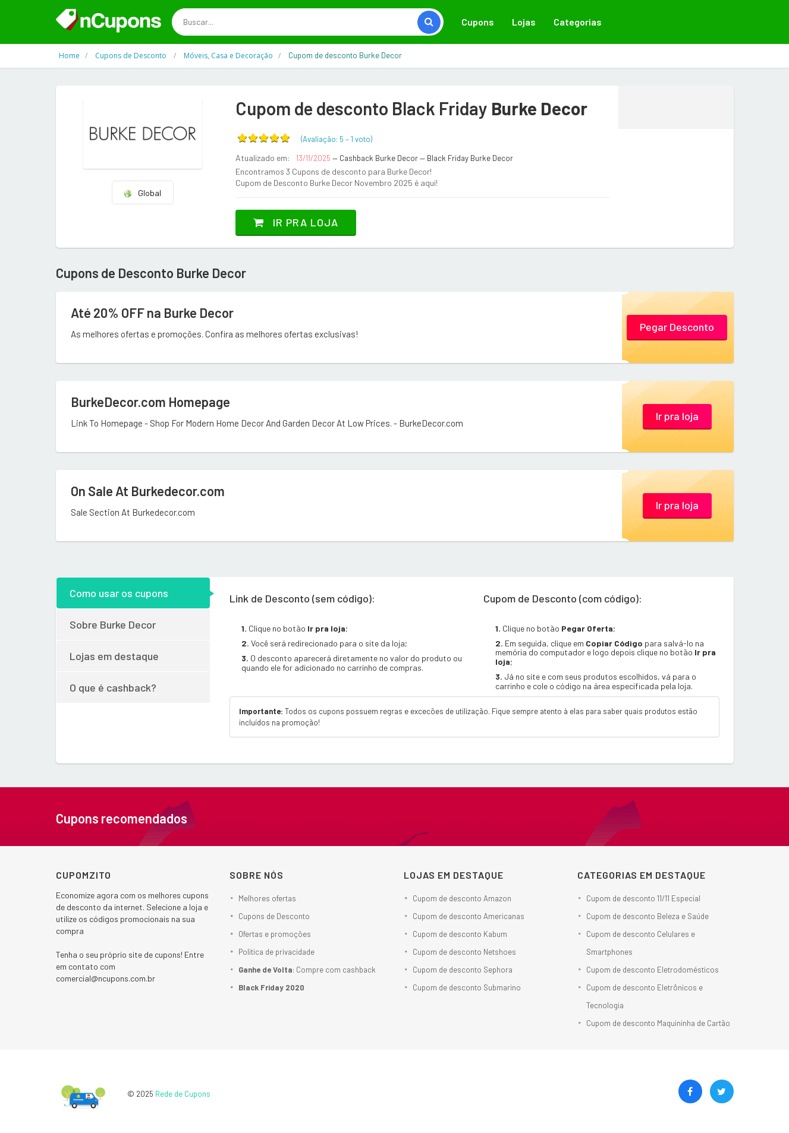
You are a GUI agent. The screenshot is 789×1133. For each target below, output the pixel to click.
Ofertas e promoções (274, 934)
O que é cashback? (113, 687)
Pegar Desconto (677, 326)
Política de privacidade (276, 952)
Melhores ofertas (267, 898)
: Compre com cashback (307, 969)
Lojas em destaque (114, 655)
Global (142, 193)
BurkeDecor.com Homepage (150, 401)
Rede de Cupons (182, 1094)
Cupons (477, 21)
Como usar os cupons (119, 592)
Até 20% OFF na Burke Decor (152, 312)
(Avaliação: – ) (336, 139)
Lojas (524, 21)
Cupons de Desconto (274, 916)
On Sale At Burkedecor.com (148, 490)
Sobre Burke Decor (113, 624)
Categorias (578, 21)
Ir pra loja (295, 222)
